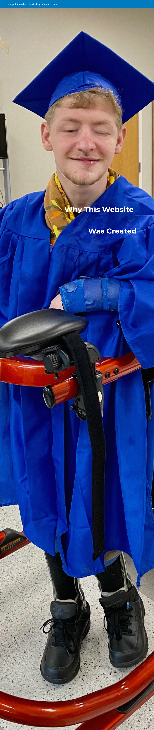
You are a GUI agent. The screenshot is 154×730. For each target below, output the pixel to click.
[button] (77, 724)
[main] (77, 369)
